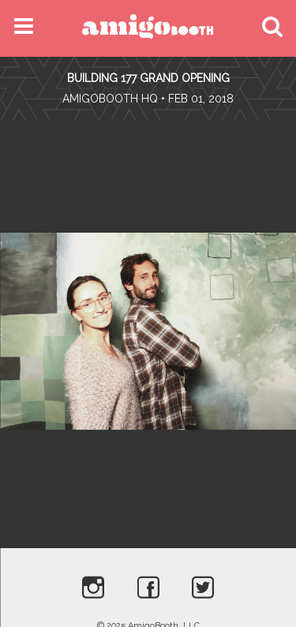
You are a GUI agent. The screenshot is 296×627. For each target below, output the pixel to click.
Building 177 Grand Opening (148, 78)
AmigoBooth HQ (110, 98)
